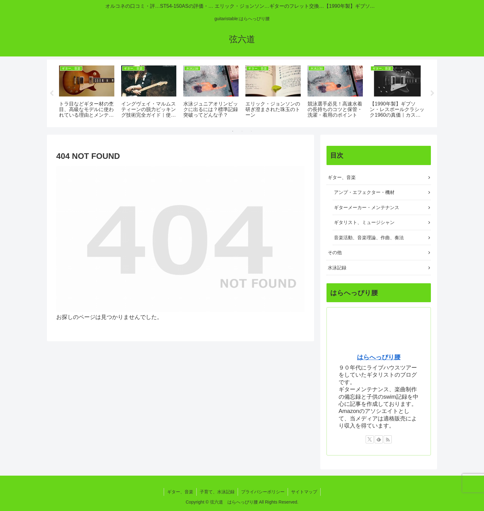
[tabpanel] (86, 92)
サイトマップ (304, 491)
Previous (51, 93)
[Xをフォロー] (370, 439)
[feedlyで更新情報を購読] (379, 439)
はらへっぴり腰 (378, 357)
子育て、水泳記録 (217, 491)
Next (432, 93)
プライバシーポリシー (263, 491)
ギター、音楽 (180, 491)
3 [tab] (251, 131)
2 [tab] (242, 131)
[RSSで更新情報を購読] (388, 439)
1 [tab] (233, 131)
